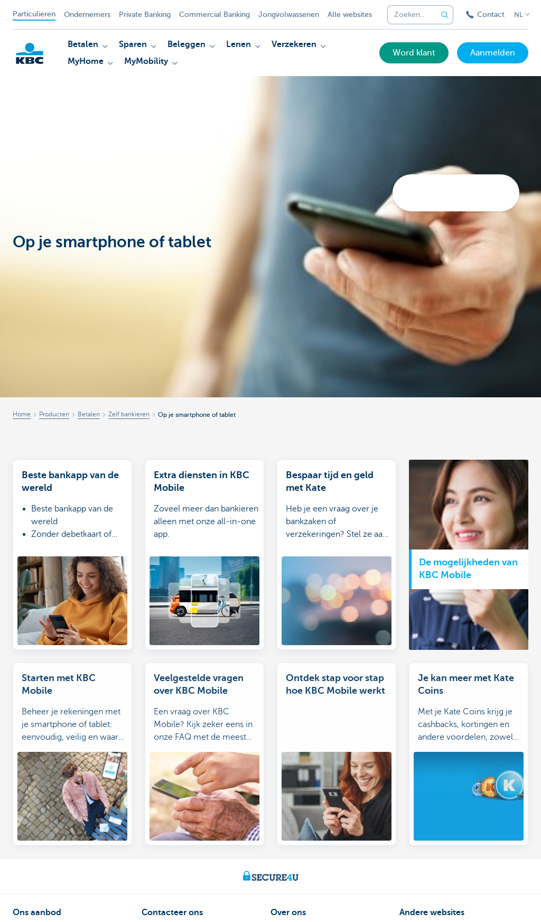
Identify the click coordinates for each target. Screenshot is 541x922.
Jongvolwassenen (288, 14)
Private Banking (145, 14)
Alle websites (350, 14)
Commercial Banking (214, 14)
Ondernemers (87, 14)
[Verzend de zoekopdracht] (444, 14)
